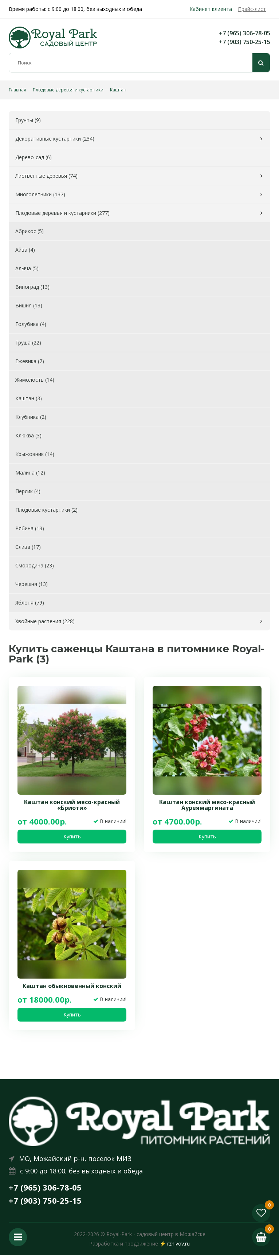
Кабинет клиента (210, 8)
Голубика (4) (30, 323)
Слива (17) (28, 546)
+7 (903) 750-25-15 (244, 42)
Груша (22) (28, 342)
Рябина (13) (29, 528)
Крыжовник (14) (34, 454)
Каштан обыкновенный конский (72, 986)
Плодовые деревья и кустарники (68, 90)
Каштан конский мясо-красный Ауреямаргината (207, 805)
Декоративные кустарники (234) (54, 138)
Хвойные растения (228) (45, 621)
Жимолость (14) (34, 379)
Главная (17, 90)
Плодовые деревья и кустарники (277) (62, 212)
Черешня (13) (31, 584)
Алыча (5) (27, 268)
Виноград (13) (32, 286)
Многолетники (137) (40, 194)
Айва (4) (25, 249)
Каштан (118, 90)
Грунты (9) (28, 120)
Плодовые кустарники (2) (46, 509)
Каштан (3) (28, 398)
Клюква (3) (28, 435)
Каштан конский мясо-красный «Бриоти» (72, 805)
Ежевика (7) (29, 361)
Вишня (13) (28, 305)
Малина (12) (30, 472)
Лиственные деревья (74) (46, 175)
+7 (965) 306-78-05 (244, 33)
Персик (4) (27, 491)
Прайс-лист (252, 8)
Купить (72, 836)
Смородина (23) (34, 565)
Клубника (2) (30, 416)
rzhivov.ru (178, 1243)
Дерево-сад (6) (33, 157)
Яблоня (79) (29, 602)
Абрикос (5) (29, 231)
